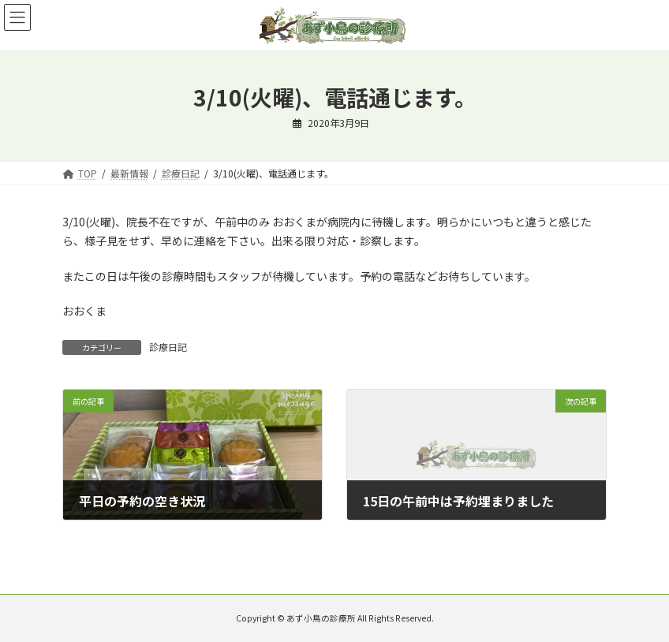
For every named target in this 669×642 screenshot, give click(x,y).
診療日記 (168, 346)
